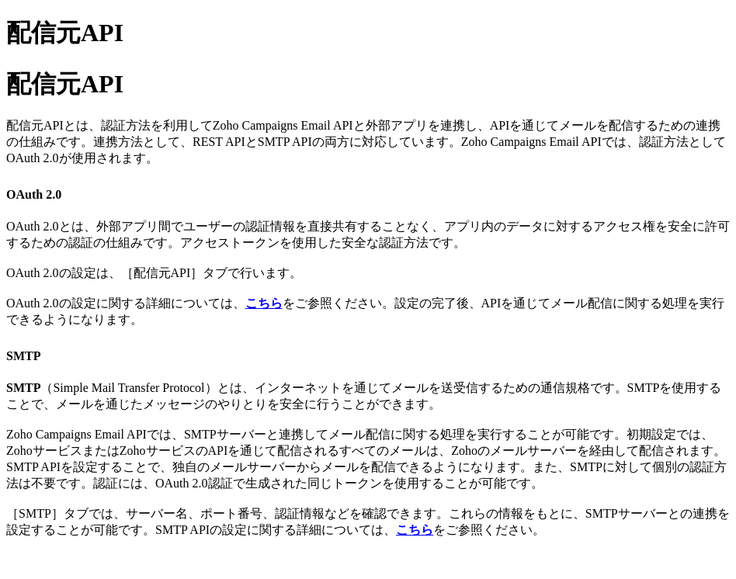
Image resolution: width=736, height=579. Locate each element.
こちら (264, 303)
